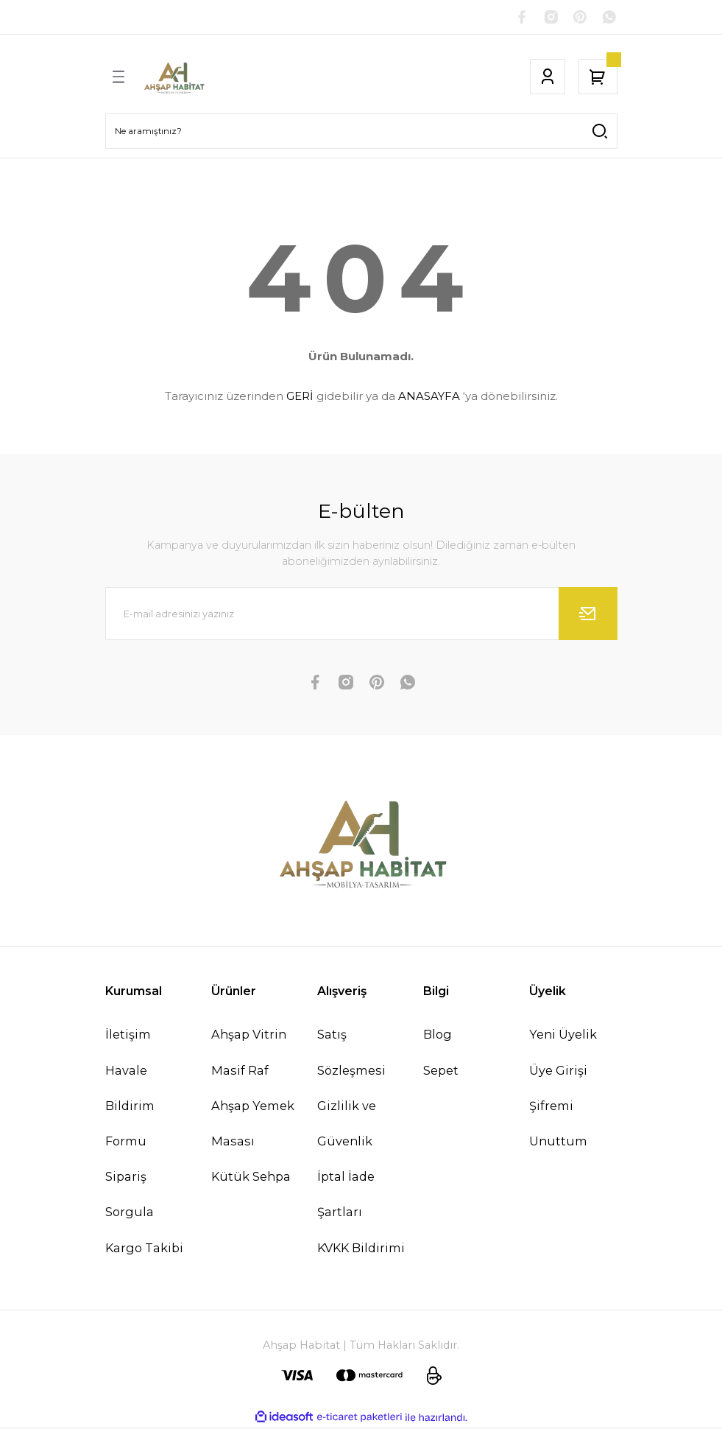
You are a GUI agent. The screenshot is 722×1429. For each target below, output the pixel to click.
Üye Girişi (558, 1071)
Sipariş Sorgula (129, 1196)
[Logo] (174, 78)
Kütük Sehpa (251, 1178)
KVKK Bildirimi (361, 1249)
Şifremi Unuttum (558, 1125)
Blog (437, 1036)
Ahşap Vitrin (248, 1036)
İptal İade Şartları (346, 1196)
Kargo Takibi (144, 1249)
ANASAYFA (429, 398)
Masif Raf (240, 1071)
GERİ (300, 398)
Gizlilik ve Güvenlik (346, 1125)
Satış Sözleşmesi (351, 1054)
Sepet (441, 1071)
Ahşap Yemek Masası (252, 1125)
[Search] (361, 132)
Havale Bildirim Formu (130, 1107)
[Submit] (588, 615)
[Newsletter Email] (361, 615)
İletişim (128, 1036)
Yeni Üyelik (563, 1036)
